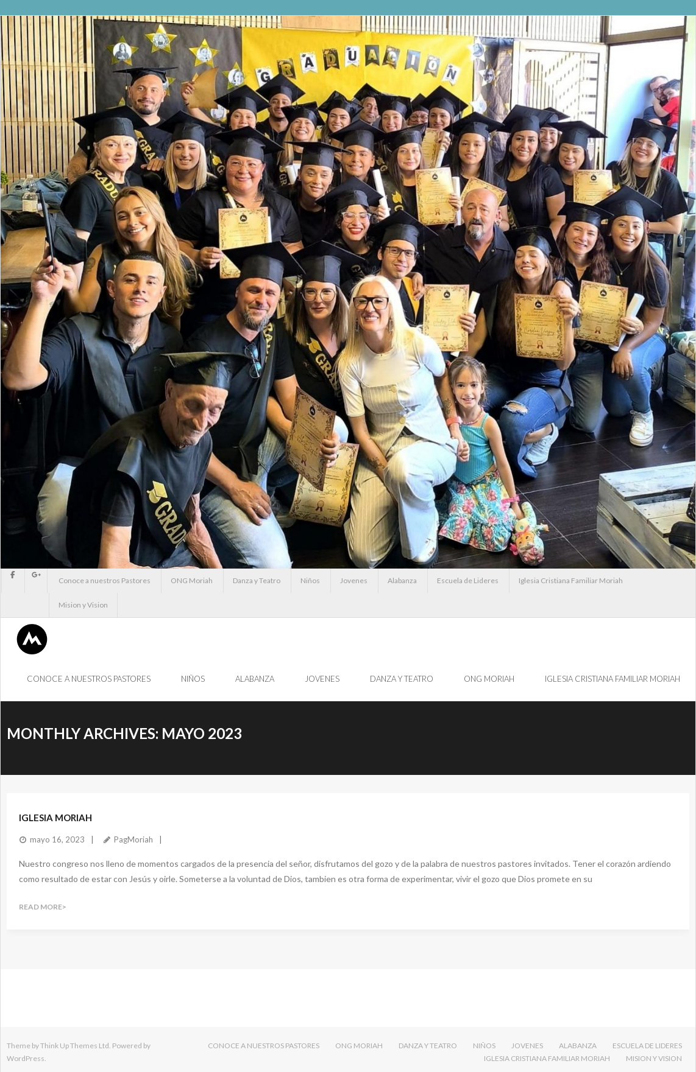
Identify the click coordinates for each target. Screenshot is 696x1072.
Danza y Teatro (256, 580)
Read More (40, 906)
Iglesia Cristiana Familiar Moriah (571, 580)
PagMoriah (133, 839)
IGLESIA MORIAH (55, 817)
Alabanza (402, 580)
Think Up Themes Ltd (74, 1045)
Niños (310, 580)
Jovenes (354, 580)
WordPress (25, 1058)
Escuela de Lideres (468, 580)
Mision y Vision (83, 604)
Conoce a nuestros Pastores (105, 580)
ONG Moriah (192, 580)
